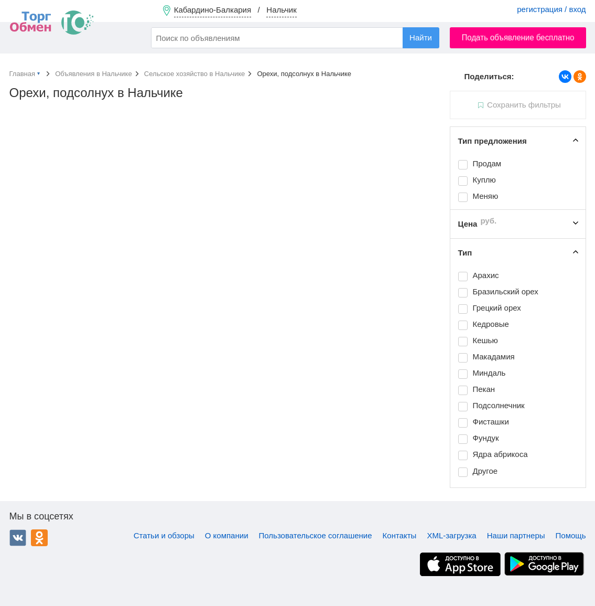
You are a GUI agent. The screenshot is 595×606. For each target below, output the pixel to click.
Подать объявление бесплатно (517, 37)
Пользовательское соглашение (315, 535)
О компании (226, 535)
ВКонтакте (17, 537)
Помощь (571, 535)
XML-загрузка (451, 535)
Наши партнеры (516, 535)
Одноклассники (39, 537)
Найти (420, 37)
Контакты (400, 535)
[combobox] (295, 37)
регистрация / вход (551, 9)
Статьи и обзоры (164, 535)
